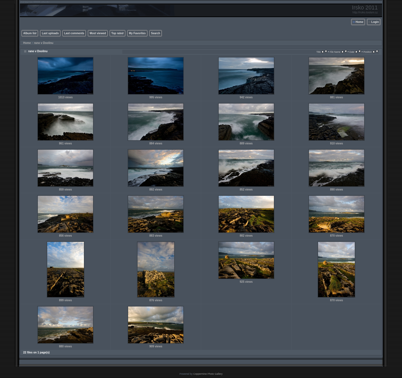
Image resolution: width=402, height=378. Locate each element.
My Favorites (137, 33)
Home (359, 21)
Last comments (74, 33)
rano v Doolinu (43, 42)
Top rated (117, 33)
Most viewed (97, 33)
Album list (29, 33)
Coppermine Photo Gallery (208, 373)
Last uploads (50, 33)
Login (375, 21)
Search (155, 33)
